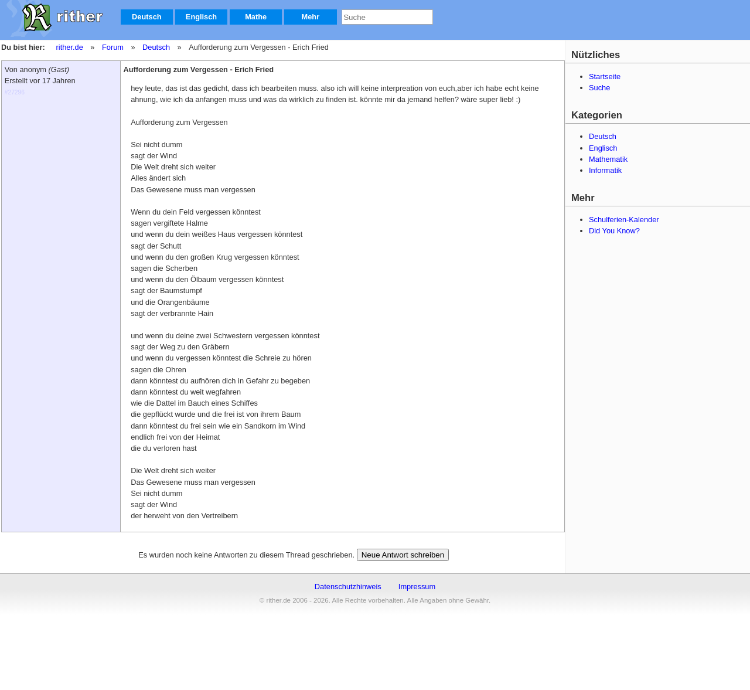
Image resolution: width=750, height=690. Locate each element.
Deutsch (147, 16)
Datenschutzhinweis (348, 586)
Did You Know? (614, 230)
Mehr (311, 16)
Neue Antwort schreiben (403, 554)
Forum (113, 47)
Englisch (201, 16)
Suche (599, 87)
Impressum (416, 586)
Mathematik (608, 159)
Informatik (605, 170)
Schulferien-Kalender (624, 219)
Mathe (256, 16)
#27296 (15, 92)
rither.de (69, 47)
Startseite (605, 76)
